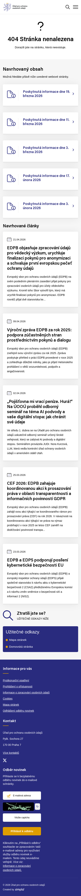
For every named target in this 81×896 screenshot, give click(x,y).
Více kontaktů (11, 752)
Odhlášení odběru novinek (18, 710)
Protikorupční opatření (16, 680)
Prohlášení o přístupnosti (17, 686)
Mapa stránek (17, 639)
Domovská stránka (21, 646)
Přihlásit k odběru (22, 831)
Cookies (8, 698)
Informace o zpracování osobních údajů (26, 692)
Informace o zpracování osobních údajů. (17, 868)
